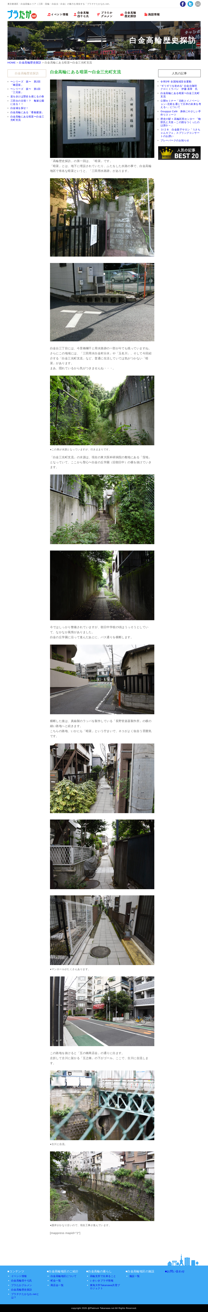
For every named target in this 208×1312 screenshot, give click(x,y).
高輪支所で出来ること (103, 1276)
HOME (12, 62)
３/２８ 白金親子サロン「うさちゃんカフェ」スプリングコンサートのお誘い (180, 133)
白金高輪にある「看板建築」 (27, 112)
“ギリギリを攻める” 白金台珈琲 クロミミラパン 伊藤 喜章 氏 (180, 87)
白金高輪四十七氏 (21, 1280)
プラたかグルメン (21, 1285)
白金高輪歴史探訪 (30, 62)
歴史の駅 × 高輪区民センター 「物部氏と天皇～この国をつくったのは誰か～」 (180, 122)
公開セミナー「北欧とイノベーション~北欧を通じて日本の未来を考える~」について (180, 104)
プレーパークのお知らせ (174, 140)
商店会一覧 (57, 1285)
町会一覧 (56, 1280)
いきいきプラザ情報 (101, 1280)
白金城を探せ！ (19, 108)
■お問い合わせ (175, 1271)
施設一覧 (134, 1276)
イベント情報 (19, 1276)
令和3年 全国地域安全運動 (175, 81)
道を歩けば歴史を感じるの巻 (27, 96)
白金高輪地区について (64, 1276)
